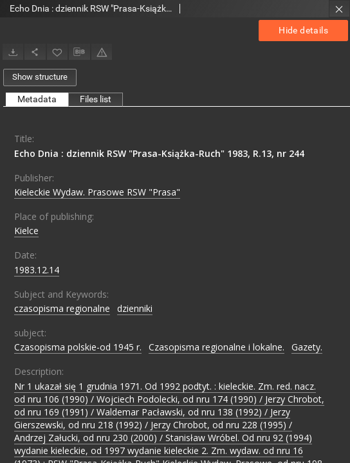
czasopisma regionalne (62, 308)
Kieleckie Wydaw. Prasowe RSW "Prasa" (97, 192)
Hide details (303, 30)
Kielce (26, 230)
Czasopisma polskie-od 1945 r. (78, 347)
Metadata (37, 99)
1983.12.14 (36, 270)
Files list (95, 99)
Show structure (40, 77)
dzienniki (134, 308)
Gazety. (306, 347)
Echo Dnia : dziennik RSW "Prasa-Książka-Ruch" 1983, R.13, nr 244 (159, 153)
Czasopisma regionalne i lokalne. (216, 347)
